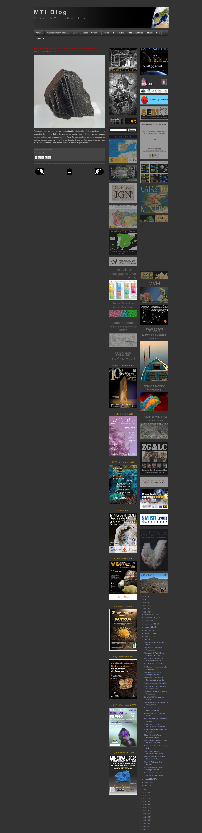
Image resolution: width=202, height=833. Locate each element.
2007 (145, 829)
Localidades (118, 33)
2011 (145, 817)
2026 (145, 596)
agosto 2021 (148, 627)
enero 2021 (148, 785)
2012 (145, 814)
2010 (145, 820)
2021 (145, 612)
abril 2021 (148, 639)
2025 (145, 599)
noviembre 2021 (150, 618)
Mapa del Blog (153, 33)
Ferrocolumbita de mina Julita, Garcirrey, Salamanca (65, 48)
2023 (145, 606)
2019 (145, 792)
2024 (145, 603)
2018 (145, 795)
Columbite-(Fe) (82, 131)
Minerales (46, 153)
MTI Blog (51, 12)
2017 (145, 798)
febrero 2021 (149, 782)
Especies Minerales (91, 33)
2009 (145, 823)
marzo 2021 (148, 779)
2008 (145, 826)
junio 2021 (148, 633)
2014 (145, 808)
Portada (39, 33)
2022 (145, 609)
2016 (145, 801)
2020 (145, 789)
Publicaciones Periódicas (58, 33)
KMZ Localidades (135, 33)
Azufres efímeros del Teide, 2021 (155, 683)
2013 (145, 811)
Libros (75, 33)
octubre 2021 (149, 621)
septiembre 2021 (150, 624)
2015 (145, 804)
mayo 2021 (148, 636)
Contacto (40, 38)
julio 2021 (148, 630)
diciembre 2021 (149, 614)
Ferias (106, 33)
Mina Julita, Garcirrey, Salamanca (155, 664)
